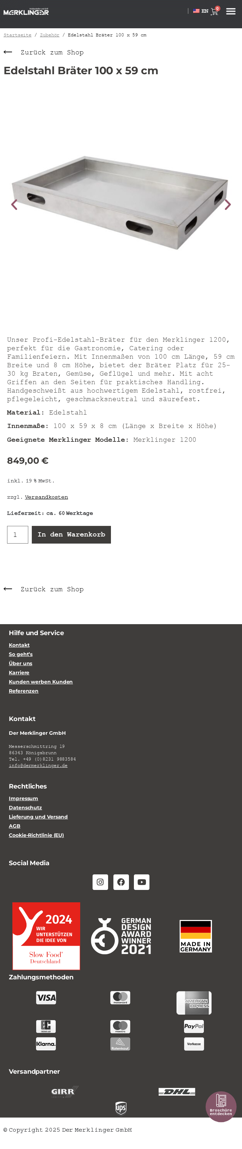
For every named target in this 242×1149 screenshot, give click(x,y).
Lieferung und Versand (38, 817)
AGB (14, 826)
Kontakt (19, 645)
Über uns (20, 663)
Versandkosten (46, 496)
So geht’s (21, 654)
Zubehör (49, 35)
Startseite (17, 35)
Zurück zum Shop (52, 52)
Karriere (19, 673)
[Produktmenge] (17, 534)
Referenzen (24, 691)
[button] (230, 11)
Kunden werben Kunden (41, 682)
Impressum (23, 798)
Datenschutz (25, 808)
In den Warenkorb (71, 534)
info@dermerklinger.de (38, 765)
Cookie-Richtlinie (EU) (36, 835)
